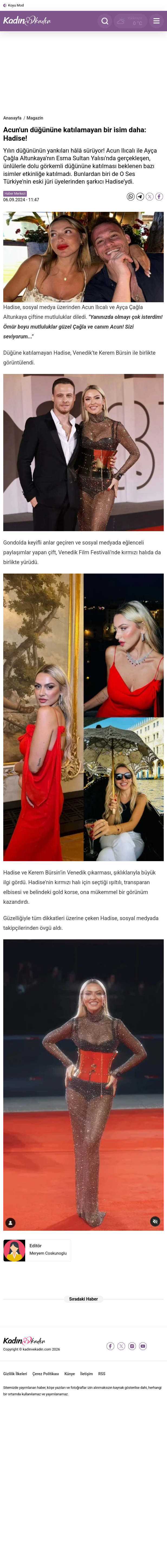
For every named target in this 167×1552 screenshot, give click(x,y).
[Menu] (156, 21)
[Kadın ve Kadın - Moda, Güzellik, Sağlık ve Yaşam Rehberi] (30, 21)
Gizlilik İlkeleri (15, 1374)
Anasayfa (12, 118)
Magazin (35, 118)
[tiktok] (154, 1346)
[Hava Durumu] (131, 21)
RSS (101, 1374)
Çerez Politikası (45, 1374)
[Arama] (104, 21)
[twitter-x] (121, 1346)
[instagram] (132, 1346)
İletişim (86, 1374)
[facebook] (110, 1346)
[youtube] (143, 1346)
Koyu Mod (16, 5)
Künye (69, 1374)
